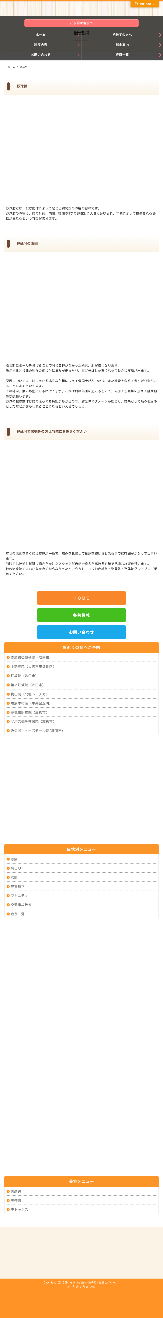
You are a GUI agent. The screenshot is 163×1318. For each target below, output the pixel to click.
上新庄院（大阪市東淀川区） (33, 666)
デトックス (19, 1209)
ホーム (41, 34)
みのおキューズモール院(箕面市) (37, 730)
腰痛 (14, 877)
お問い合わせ (41, 54)
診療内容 (40, 44)
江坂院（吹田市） (25, 676)
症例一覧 (122, 54)
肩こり (16, 868)
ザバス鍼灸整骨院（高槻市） (33, 721)
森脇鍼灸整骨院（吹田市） (32, 657)
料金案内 (122, 44)
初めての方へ (122, 34)
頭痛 (14, 859)
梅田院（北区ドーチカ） (30, 694)
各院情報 (81, 615)
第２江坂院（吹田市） (28, 685)
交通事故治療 (21, 905)
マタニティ (19, 895)
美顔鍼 (16, 1191)
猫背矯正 (18, 886)
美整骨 (16, 1200)
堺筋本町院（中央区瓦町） (32, 703)
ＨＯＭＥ (81, 598)
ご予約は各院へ (81, 23)
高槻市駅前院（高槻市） (30, 712)
